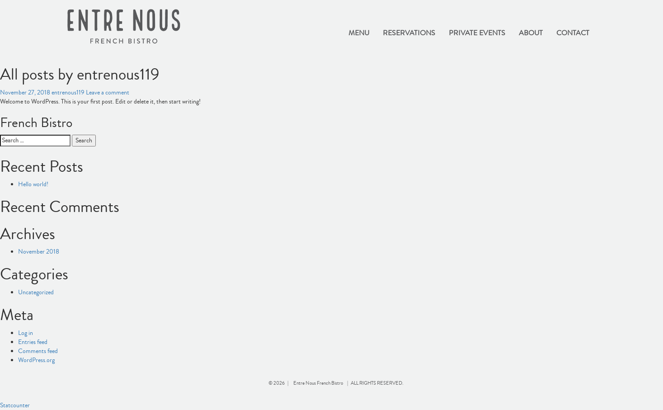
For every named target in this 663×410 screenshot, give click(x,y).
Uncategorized (36, 292)
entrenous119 (68, 92)
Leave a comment (107, 92)
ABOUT (531, 33)
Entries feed (32, 342)
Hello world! (33, 184)
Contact (572, 33)
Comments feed (38, 351)
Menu (358, 33)
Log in (25, 333)
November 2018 (38, 251)
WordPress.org (36, 360)
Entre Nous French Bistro (318, 383)
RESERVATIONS (409, 33)
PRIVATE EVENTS (477, 33)
